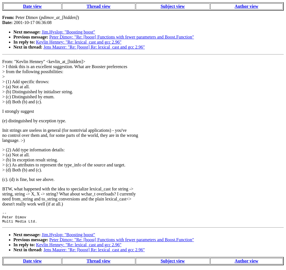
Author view (246, 6)
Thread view (98, 6)
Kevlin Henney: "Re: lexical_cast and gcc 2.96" (78, 42)
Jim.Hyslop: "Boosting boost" (68, 32)
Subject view (173, 6)
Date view (32, 6)
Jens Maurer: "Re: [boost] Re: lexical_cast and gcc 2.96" (94, 47)
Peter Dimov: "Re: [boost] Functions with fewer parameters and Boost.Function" (121, 37)
